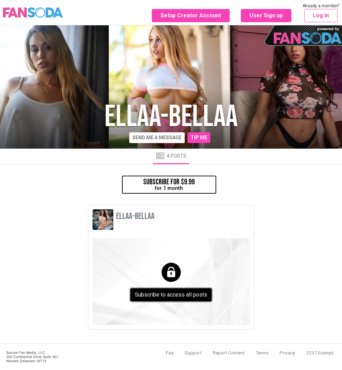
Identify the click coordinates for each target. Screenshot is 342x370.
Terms (262, 352)
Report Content (229, 352)
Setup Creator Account (190, 15)
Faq (170, 352)
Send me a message (157, 137)
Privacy (287, 352)
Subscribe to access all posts (171, 294)
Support (193, 352)
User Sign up (266, 15)
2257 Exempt (320, 352)
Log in (321, 15)
